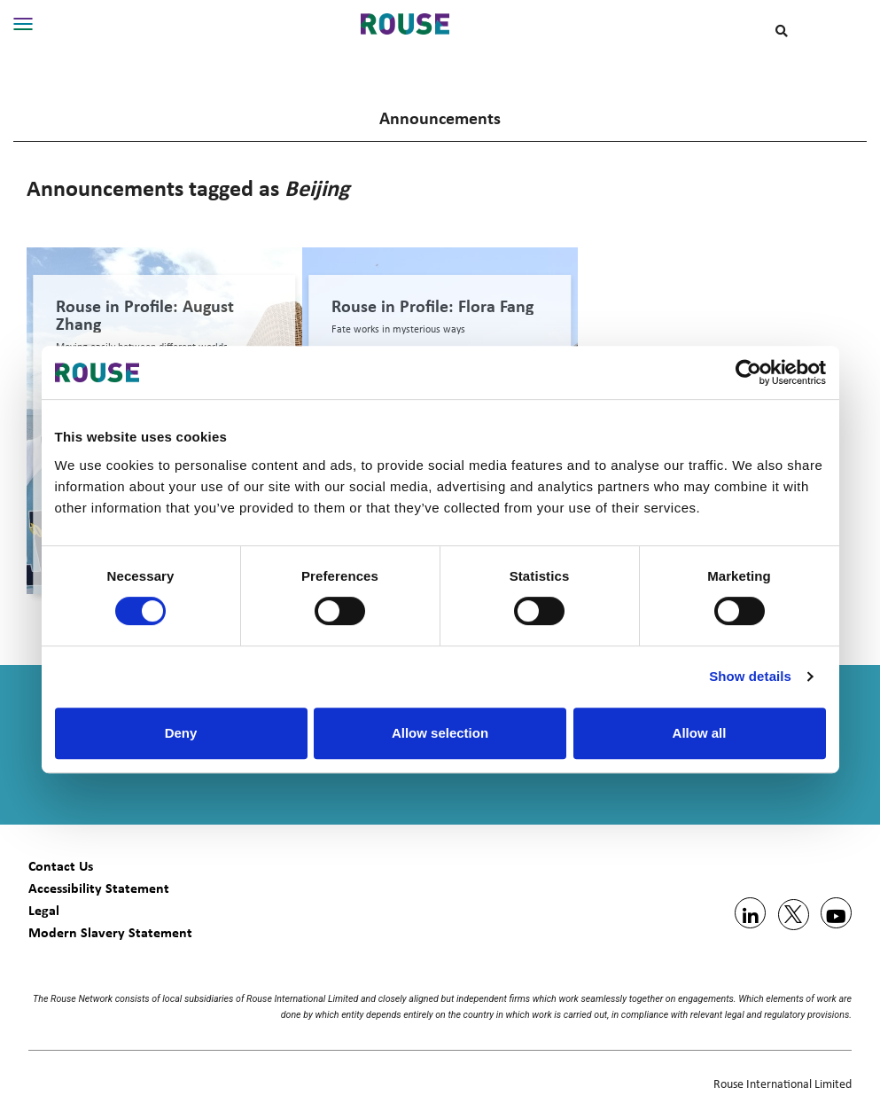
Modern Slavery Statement (110, 932)
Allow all (700, 732)
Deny (181, 732)
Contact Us (60, 865)
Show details (750, 676)
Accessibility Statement (98, 888)
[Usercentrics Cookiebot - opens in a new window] (748, 372)
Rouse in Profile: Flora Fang (432, 306)
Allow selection (440, 732)
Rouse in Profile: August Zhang (145, 314)
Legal (43, 910)
